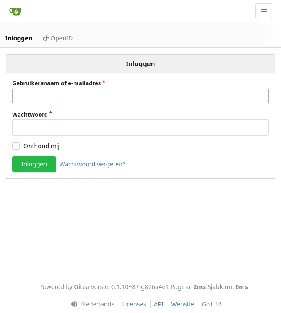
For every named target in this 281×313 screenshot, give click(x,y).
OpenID (58, 38)
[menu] (90, 304)
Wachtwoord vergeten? (92, 164)
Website (182, 304)
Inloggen (19, 38)
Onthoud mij (41, 146)
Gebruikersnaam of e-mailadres (56, 83)
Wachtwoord (30, 114)
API (159, 304)
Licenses (134, 304)
